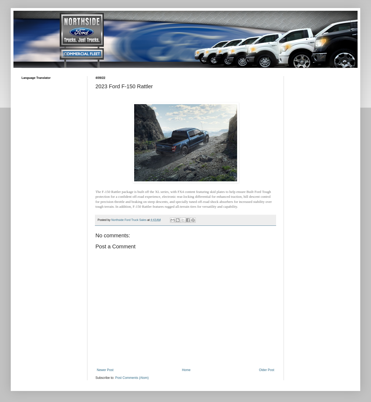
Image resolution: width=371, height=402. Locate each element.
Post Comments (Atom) (132, 378)
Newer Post (105, 370)
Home (186, 370)
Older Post (266, 370)
